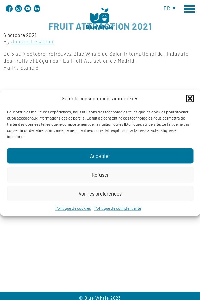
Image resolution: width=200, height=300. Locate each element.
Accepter (100, 159)
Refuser (100, 178)
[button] (189, 101)
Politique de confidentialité (117, 211)
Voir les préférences (100, 197)
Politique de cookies (73, 211)
